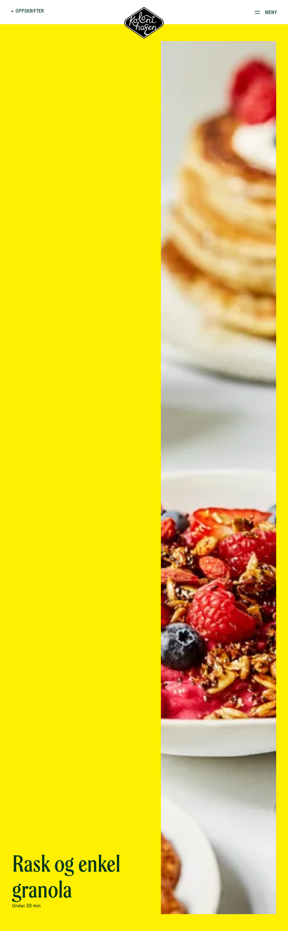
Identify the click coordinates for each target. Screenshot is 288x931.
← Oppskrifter (28, 11)
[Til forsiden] (144, 24)
